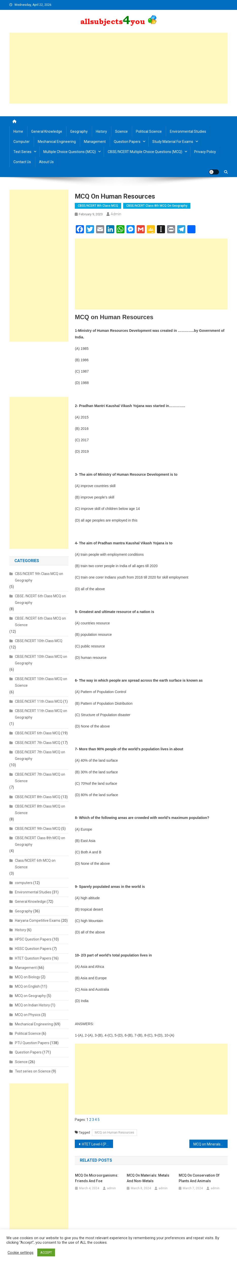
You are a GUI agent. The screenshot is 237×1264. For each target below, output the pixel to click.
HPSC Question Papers (33, 939)
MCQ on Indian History (32, 1005)
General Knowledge (46, 131)
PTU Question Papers (32, 1043)
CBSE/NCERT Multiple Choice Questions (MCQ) (145, 152)
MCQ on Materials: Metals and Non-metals (148, 1178)
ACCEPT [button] (46, 1252)
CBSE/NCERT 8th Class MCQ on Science (40, 809)
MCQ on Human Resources (114, 1132)
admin (116, 214)
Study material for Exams (172, 142)
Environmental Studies (188, 131)
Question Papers (127, 142)
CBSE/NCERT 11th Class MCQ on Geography (41, 714)
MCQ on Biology (27, 977)
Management (95, 142)
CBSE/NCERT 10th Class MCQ (38, 641)
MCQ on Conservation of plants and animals (199, 1178)
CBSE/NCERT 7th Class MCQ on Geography (40, 755)
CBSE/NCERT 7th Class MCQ (37, 743)
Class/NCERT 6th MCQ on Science (35, 863)
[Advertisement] (119, 68)
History (101, 131)
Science (121, 131)
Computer (21, 142)
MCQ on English (27, 986)
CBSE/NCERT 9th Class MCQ (37, 829)
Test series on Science (33, 1071)
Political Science (149, 131)
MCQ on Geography (30, 996)
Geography (79, 131)
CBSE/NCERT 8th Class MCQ (98, 205)
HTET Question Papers (33, 958)
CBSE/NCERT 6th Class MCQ (37, 733)
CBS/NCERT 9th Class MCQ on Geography (39, 577)
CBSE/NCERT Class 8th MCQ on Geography (156, 205)
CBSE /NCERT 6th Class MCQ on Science (40, 621)
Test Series (22, 152)
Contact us (22, 162)
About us (46, 162)
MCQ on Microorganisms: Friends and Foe (96, 1178)
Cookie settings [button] (20, 1252)
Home (18, 131)
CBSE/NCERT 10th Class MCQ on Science (41, 682)
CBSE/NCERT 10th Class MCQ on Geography (41, 660)
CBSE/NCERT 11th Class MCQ (38, 701)
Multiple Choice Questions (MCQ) (69, 152)
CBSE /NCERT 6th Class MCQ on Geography (40, 599)
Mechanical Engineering (57, 142)
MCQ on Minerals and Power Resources (210, 1144)
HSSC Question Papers (33, 949)
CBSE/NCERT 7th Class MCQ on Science (40, 777)
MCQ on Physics (28, 1015)
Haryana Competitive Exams (37, 920)
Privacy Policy (205, 152)
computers (23, 883)
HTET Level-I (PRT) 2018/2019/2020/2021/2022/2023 (97, 1144)
